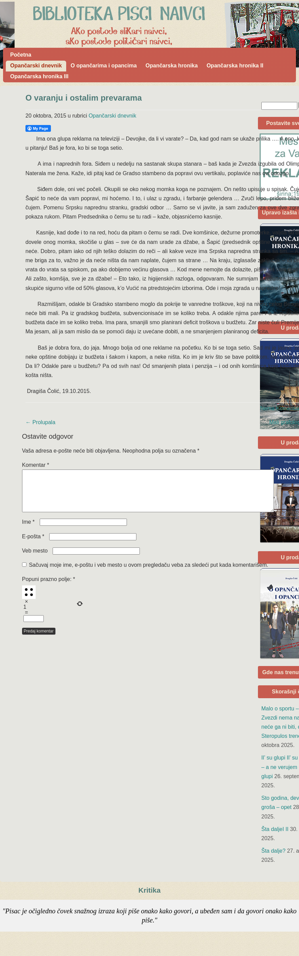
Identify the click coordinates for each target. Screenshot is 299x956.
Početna (20, 55)
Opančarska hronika (172, 65)
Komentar (35, 465)
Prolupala (40, 422)
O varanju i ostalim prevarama (83, 97)
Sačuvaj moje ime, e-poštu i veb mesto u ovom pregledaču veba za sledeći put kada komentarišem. (148, 573)
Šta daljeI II (274, 829)
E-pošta (33, 544)
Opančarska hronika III (39, 76)
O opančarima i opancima (104, 65)
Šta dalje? (273, 851)
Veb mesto (35, 559)
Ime (28, 530)
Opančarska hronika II (235, 65)
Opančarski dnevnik (36, 65)
